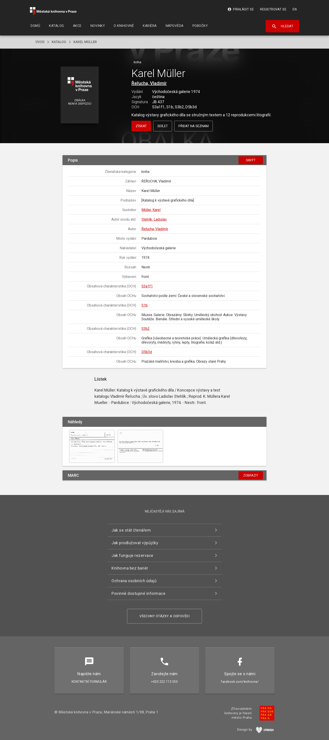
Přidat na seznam (193, 126)
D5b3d (146, 352)
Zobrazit (250, 475)
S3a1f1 (147, 286)
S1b (144, 305)
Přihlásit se (240, 9)
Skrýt (251, 160)
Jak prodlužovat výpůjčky (135, 542)
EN (295, 9)
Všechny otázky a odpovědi (164, 616)
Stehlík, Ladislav (154, 219)
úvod (40, 42)
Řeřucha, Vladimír (149, 83)
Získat (141, 126)
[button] (80, 95)
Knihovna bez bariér (130, 568)
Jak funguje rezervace (132, 555)
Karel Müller (85, 42)
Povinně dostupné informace (138, 593)
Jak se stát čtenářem (131, 530)
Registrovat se (273, 9)
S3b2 (145, 328)
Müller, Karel (151, 210)
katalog (59, 42)
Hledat (283, 26)
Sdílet (162, 126)
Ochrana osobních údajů (134, 580)
